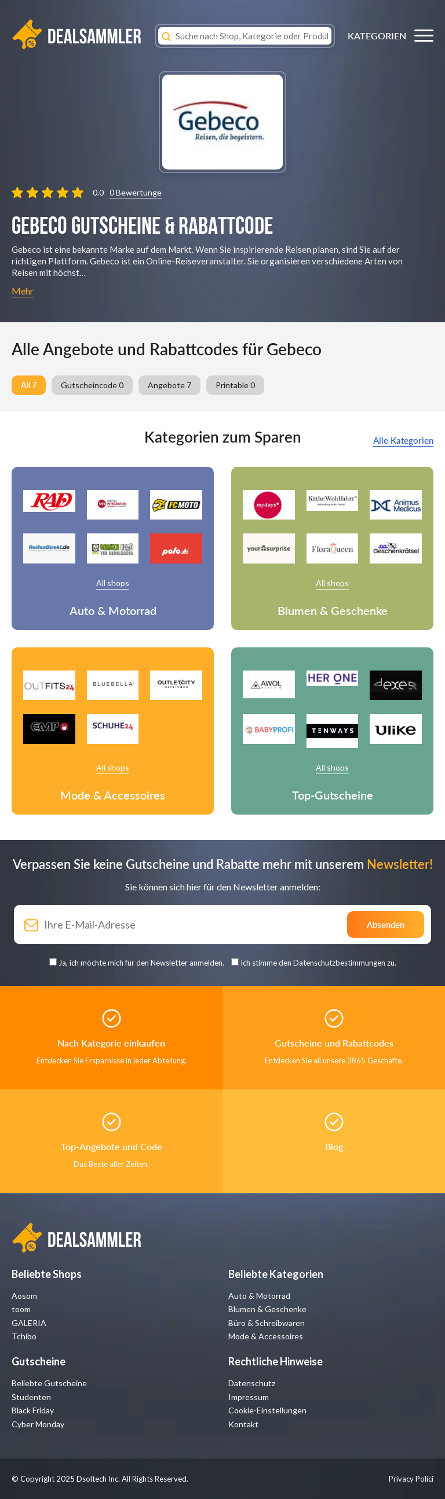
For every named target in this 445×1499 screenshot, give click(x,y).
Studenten (31, 1397)
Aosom (24, 1296)
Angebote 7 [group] (169, 385)
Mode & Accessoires (265, 1336)
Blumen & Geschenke (267, 1309)
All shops (112, 583)
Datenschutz (251, 1383)
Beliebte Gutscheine (49, 1383)
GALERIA (29, 1323)
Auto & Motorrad (259, 1296)
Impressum (248, 1397)
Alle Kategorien (403, 440)
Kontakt (243, 1424)
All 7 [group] (29, 385)
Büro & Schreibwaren (266, 1323)
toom (21, 1309)
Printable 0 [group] (235, 385)
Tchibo (24, 1336)
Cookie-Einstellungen (267, 1410)
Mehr (23, 290)
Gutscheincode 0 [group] (92, 385)
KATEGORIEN (377, 35)
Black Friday (33, 1410)
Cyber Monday (38, 1424)
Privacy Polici (411, 1478)
